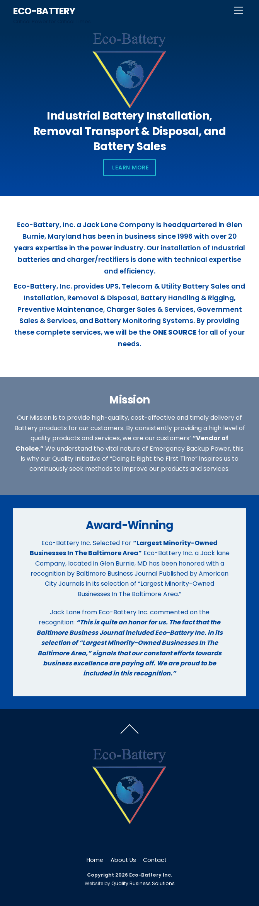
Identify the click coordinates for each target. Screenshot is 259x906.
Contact (155, 860)
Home (95, 860)
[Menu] (238, 10)
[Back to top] (129, 733)
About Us (123, 860)
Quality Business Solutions (143, 883)
